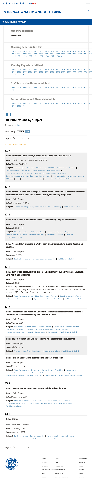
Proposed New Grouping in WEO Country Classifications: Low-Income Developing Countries (44, 245)
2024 (19, 51)
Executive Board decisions (52, 401)
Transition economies (45, 439)
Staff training (57, 207)
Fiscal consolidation (72, 326)
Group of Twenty (33, 403)
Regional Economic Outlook (43, 299)
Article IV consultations (21, 232)
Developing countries (37, 436)
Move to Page (11, 131)
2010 (14, 53)
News (43, 473)
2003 (52, 53)
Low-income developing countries (44, 259)
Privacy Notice (83, 459)
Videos (57, 459)
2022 (30, 51)
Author (17, 125)
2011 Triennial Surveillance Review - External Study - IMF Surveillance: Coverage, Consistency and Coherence (44, 273)
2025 (14, 51)
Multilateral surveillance (36, 235)
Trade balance (26, 179)
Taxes (17, 179)
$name (15, 418)
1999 (74, 53)
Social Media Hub (60, 470)
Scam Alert (82, 473)
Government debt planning (15, 176)
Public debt (9, 179)
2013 (80, 51)
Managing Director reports (36, 332)
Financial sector (59, 326)
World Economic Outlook (63, 179)
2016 (63, 51)
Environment (38, 173)
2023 (25, 51)
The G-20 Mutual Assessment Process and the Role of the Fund (39, 388)
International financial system (15, 375)
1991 (36, 56)
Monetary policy (53, 332)
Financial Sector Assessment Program (59, 232)
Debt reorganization (12, 170)
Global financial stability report (32, 351)
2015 (69, 51)
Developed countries (21, 436)
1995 (14, 56)
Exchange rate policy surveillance (42, 370)
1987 (52, 56)
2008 (25, 53)
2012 (85, 51)
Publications (51, 235)
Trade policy (49, 179)
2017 (58, 51)
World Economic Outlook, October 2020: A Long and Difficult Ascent (41, 155)
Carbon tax (17, 168)
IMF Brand (82, 477)
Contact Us (82, 462)
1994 (19, 56)
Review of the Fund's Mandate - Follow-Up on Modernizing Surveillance (43, 338)
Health (48, 176)
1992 (30, 56)
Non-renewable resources (75, 176)
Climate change (28, 168)
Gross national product (28, 439)
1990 (41, 56)
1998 (80, 53)
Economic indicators (67, 436)
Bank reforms (18, 326)
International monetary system (15, 332)
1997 (85, 53)
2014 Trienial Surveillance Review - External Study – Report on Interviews (44, 219)
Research (44, 462)
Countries (45, 466)
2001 (63, 53)
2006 (36, 53)
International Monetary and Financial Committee (52, 329)
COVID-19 (51, 168)
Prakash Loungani (21, 425)
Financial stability (37, 373)
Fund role (54, 296)
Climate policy (41, 168)
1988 (47, 56)
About (44, 459)
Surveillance (70, 235)
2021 (36, 51)
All (62, 56)
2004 (47, 53)
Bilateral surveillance (37, 232)
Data (56, 462)
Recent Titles (16, 35)
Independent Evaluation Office (40, 207)
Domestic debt (26, 170)
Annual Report (59, 473)
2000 (69, 53)
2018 (52, 51)
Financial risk (59, 370)
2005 (41, 53)
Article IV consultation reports (23, 296)
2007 (30, 53)
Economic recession (53, 170)
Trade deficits (37, 179)
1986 (58, 56)
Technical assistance (65, 403)
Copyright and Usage (61, 477)
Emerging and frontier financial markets (19, 173)
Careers (81, 466)
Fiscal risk (30, 329)
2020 (41, 51)
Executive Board (36, 401)
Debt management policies (66, 168)
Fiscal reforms (20, 329)
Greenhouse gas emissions (35, 176)
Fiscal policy (10, 329)
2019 (47, 51)
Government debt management (55, 173)
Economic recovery (45, 326)
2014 (74, 51)
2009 (19, 53)
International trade (59, 176)
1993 (25, 56)
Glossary (81, 470)
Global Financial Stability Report (16, 235)
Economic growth (39, 170)
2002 (58, 53)
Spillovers (60, 235)
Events (44, 477)
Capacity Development (48, 470)
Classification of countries (22, 259)
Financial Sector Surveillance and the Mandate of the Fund (37, 357)
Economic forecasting (21, 207)
